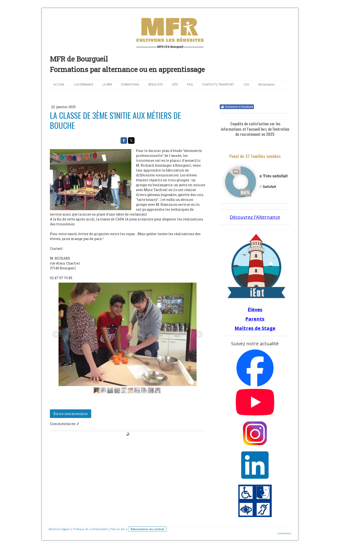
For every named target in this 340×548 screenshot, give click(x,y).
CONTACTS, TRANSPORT (218, 84)
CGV (246, 84)
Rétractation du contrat (147, 529)
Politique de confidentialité (90, 529)
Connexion (284, 533)
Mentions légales (59, 529)
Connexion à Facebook (237, 107)
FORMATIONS (130, 84)
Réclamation (266, 84)
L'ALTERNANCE (83, 84)
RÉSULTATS (155, 84)
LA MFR (107, 84)
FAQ (190, 84)
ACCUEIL (59, 84)
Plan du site (118, 529)
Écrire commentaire (70, 413)
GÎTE (175, 84)
